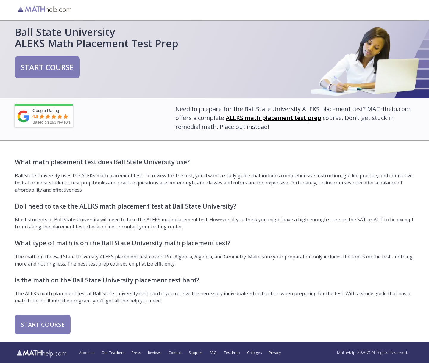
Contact (175, 353)
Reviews (154, 353)
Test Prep (232, 353)
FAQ (213, 353)
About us (86, 353)
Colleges (254, 353)
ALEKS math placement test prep (273, 118)
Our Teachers (113, 353)
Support (195, 353)
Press (136, 353)
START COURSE (47, 67)
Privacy (275, 353)
